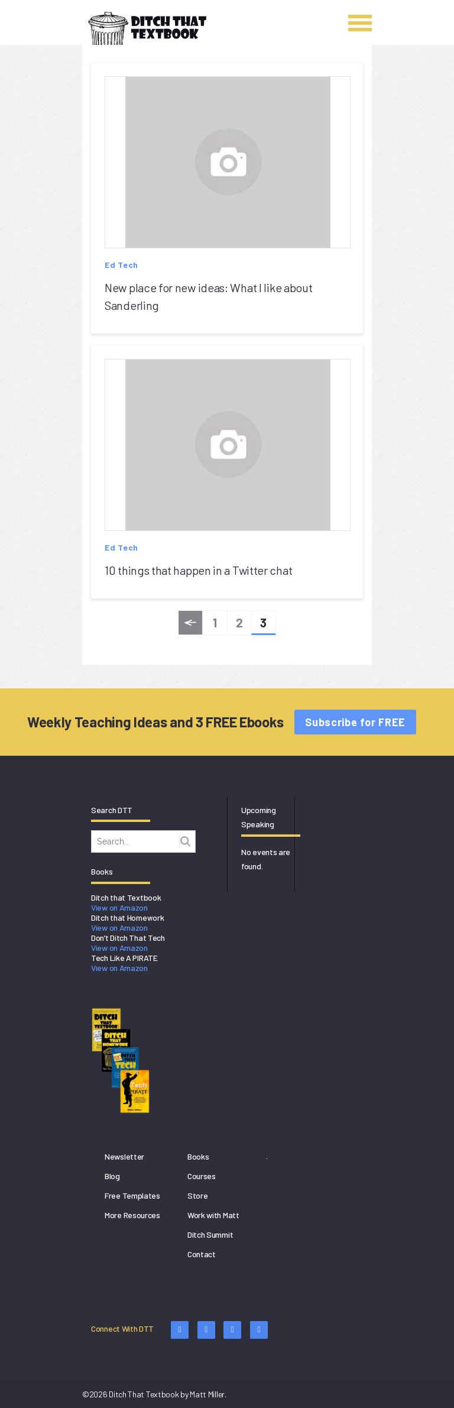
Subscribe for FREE (355, 722)
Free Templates (132, 1195)
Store (197, 1195)
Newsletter (124, 1156)
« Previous (190, 625)
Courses (201, 1176)
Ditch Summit (210, 1234)
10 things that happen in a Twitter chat (198, 570)
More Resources (132, 1215)
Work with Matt (213, 1215)
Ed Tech (121, 265)
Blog (112, 1176)
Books (198, 1156)
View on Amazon (119, 907)
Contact (201, 1254)
